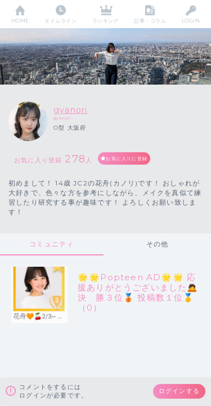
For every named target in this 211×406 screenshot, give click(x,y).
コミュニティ (51, 244)
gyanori (70, 110)
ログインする (179, 391)
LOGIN (191, 20)
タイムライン (60, 20)
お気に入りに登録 (126, 158)
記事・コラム (150, 20)
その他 (157, 244)
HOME (20, 20)
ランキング (105, 20)
